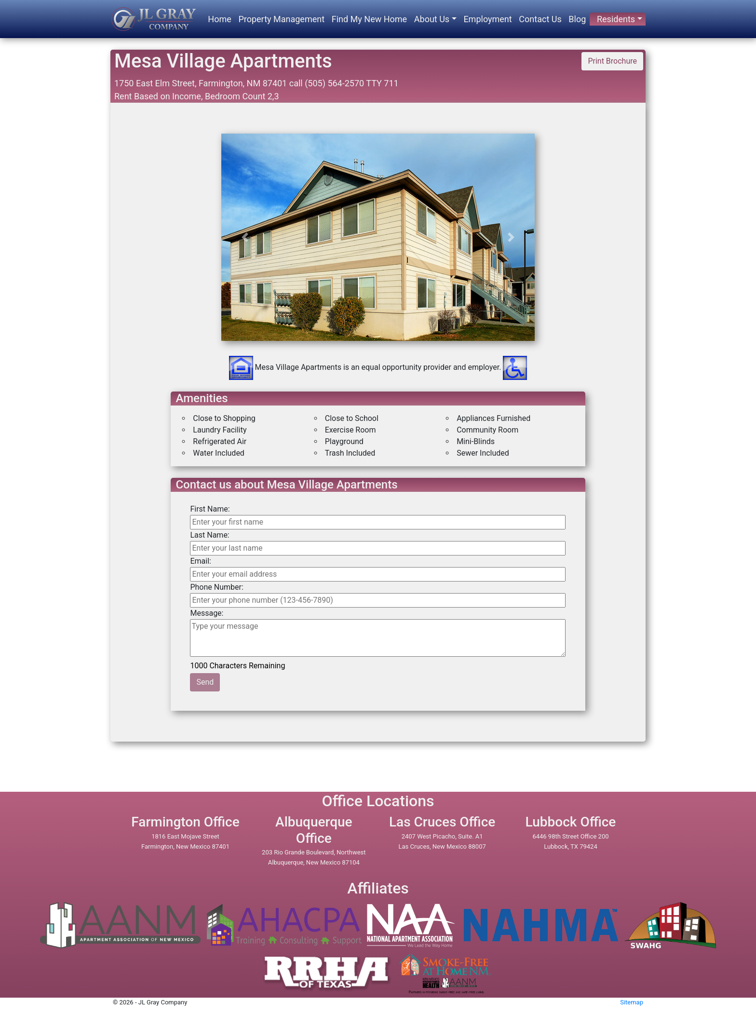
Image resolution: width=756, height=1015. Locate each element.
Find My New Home (369, 19)
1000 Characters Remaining (238, 665)
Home (219, 19)
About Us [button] (431, 19)
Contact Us (540, 19)
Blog (577, 19)
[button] (245, 237)
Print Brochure (612, 61)
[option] (378, 321)
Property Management (281, 19)
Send (205, 682)
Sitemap (631, 1002)
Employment (487, 19)
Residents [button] (616, 19)
